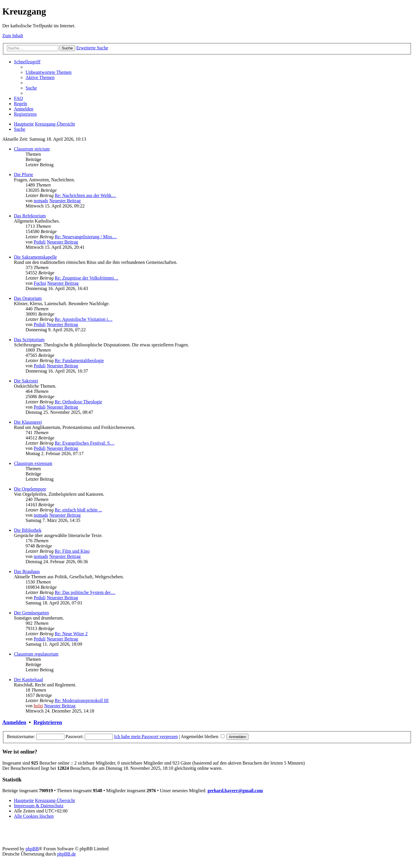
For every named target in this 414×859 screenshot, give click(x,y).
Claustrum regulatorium (36, 654)
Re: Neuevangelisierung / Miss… (86, 236)
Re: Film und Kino (72, 551)
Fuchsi (40, 283)
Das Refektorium (30, 215)
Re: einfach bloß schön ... (78, 509)
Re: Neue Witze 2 (71, 633)
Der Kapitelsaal (28, 679)
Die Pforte (23, 174)
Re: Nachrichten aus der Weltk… (85, 195)
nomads (41, 200)
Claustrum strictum (32, 148)
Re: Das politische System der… (85, 592)
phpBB (32, 848)
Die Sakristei (26, 380)
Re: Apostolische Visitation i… (83, 319)
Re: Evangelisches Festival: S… (84, 443)
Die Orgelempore (30, 488)
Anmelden (14, 722)
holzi (38, 705)
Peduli (40, 241)
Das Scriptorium (29, 339)
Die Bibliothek (28, 530)
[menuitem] (48, 72)
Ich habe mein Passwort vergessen (146, 736)
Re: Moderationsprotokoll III (82, 700)
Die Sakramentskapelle (35, 257)
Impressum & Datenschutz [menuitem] (39, 805)
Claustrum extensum (33, 463)
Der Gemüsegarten (31, 612)
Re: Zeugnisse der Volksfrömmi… (86, 277)
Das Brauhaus (27, 571)
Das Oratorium (28, 298)
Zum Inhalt (12, 35)
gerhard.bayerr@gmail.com (235, 790)
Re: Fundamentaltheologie (79, 360)
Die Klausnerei (28, 422)
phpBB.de (66, 853)
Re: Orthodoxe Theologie (78, 401)
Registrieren (47, 722)
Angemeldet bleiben (202, 736)
